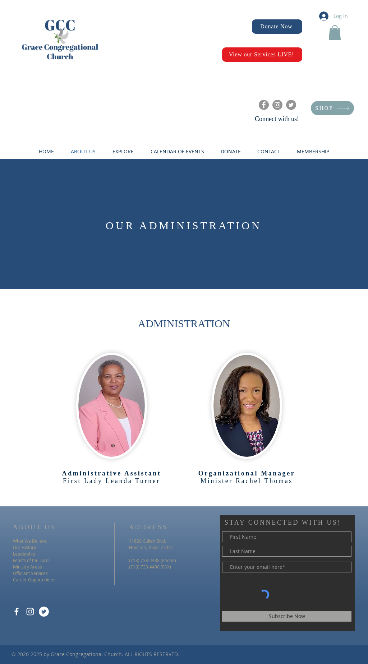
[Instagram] (277, 105)
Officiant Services (30, 573)
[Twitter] (291, 105)
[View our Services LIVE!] (262, 54)
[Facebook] (264, 105)
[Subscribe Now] (286, 616)
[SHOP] (332, 108)
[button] (334, 32)
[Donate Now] (277, 26)
